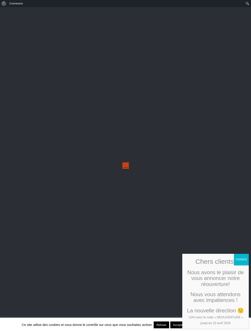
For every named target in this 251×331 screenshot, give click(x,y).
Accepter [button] (178, 325)
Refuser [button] (161, 325)
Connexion (16, 3)
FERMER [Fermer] (241, 259)
